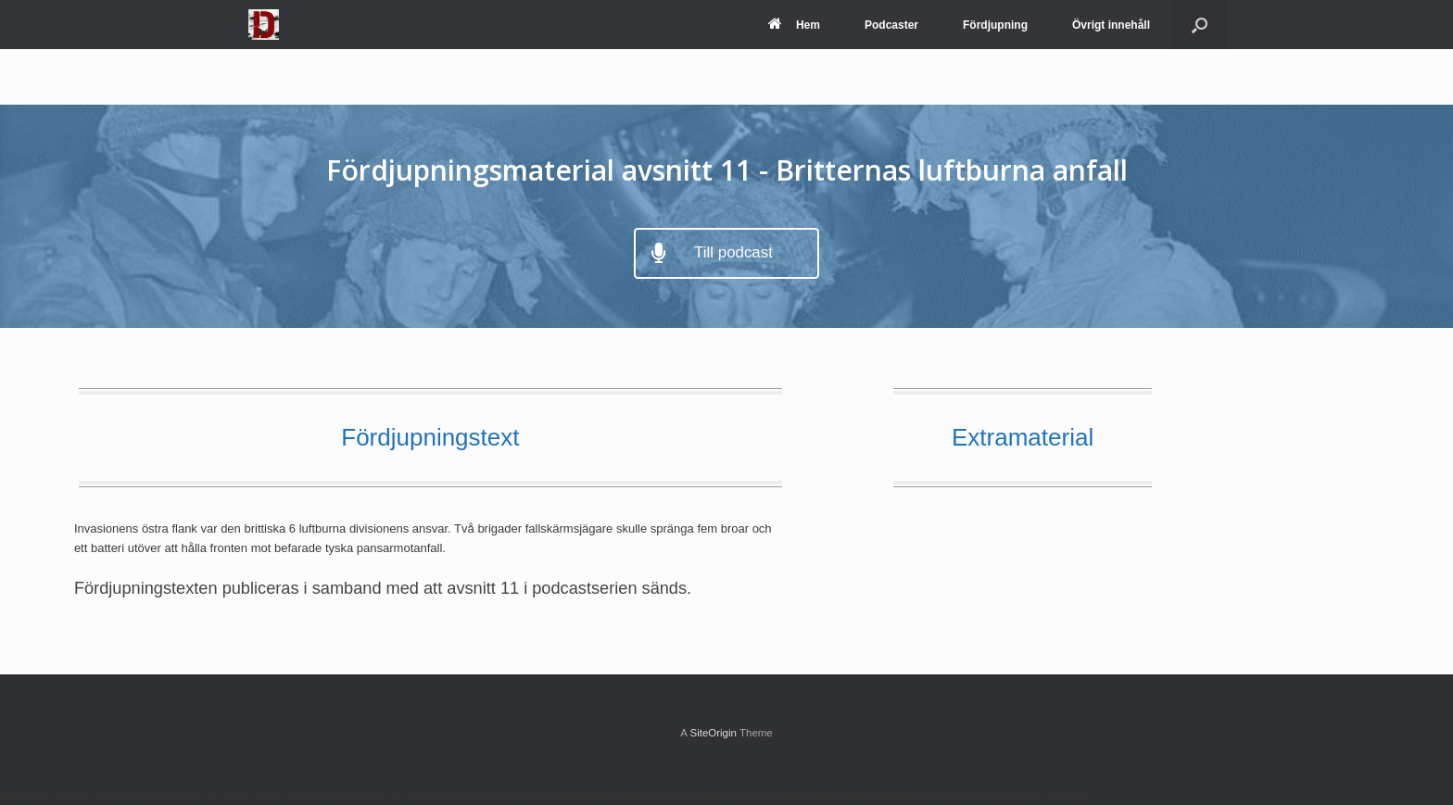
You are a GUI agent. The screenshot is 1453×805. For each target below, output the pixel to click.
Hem (794, 25)
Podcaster (891, 25)
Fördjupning (995, 25)
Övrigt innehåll (1111, 25)
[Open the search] (1199, 24)
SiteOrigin (713, 732)
